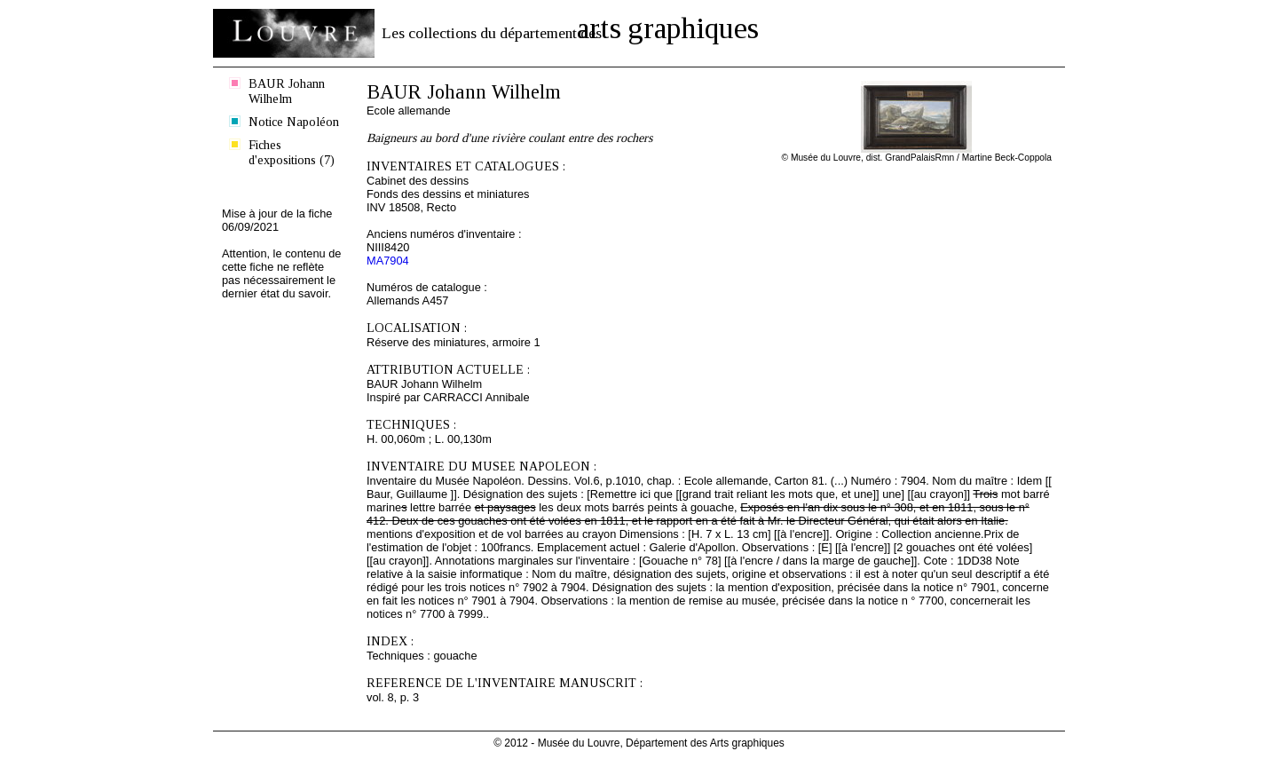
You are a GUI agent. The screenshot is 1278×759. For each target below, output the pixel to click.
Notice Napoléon (293, 122)
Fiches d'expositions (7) (291, 152)
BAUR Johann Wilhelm (286, 91)
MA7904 (388, 260)
